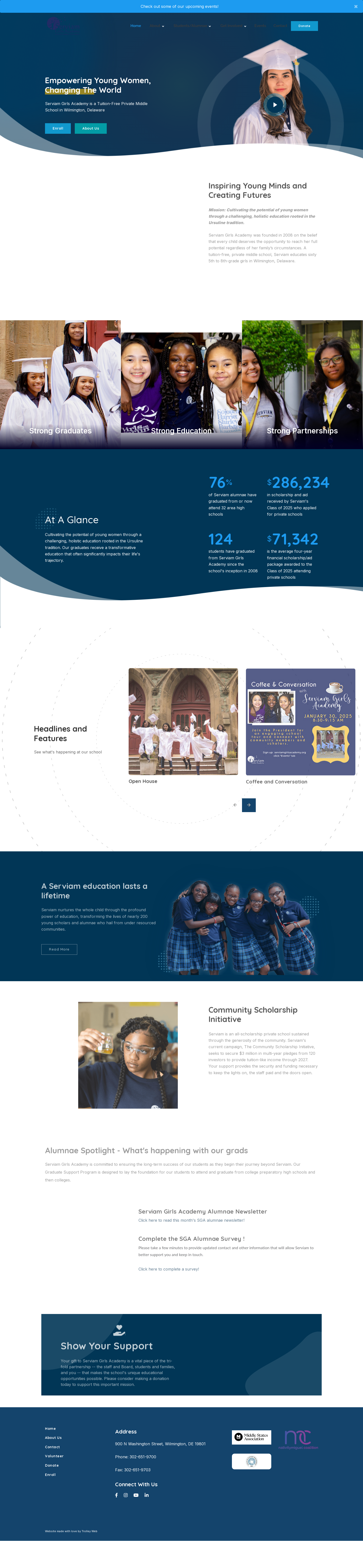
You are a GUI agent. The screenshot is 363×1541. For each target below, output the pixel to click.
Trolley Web (89, 1531)
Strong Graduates (60, 430)
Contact (280, 26)
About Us (90, 128)
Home (136, 26)
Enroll (58, 128)
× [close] (356, 6)
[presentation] (235, 805)
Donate (304, 26)
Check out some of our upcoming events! (179, 6)
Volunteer (54, 1456)
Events (260, 26)
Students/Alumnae (192, 26)
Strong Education (181, 430)
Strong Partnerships (302, 430)
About (157, 26)
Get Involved (233, 26)
